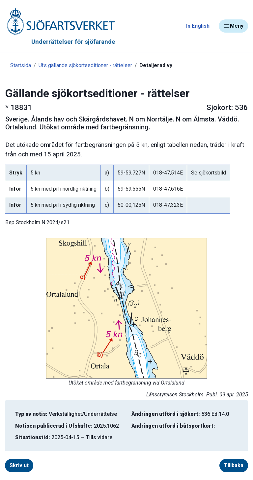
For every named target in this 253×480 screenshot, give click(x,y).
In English (198, 26)
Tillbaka (233, 465)
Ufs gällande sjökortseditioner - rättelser (85, 65)
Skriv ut (19, 465)
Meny (233, 26)
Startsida (20, 65)
